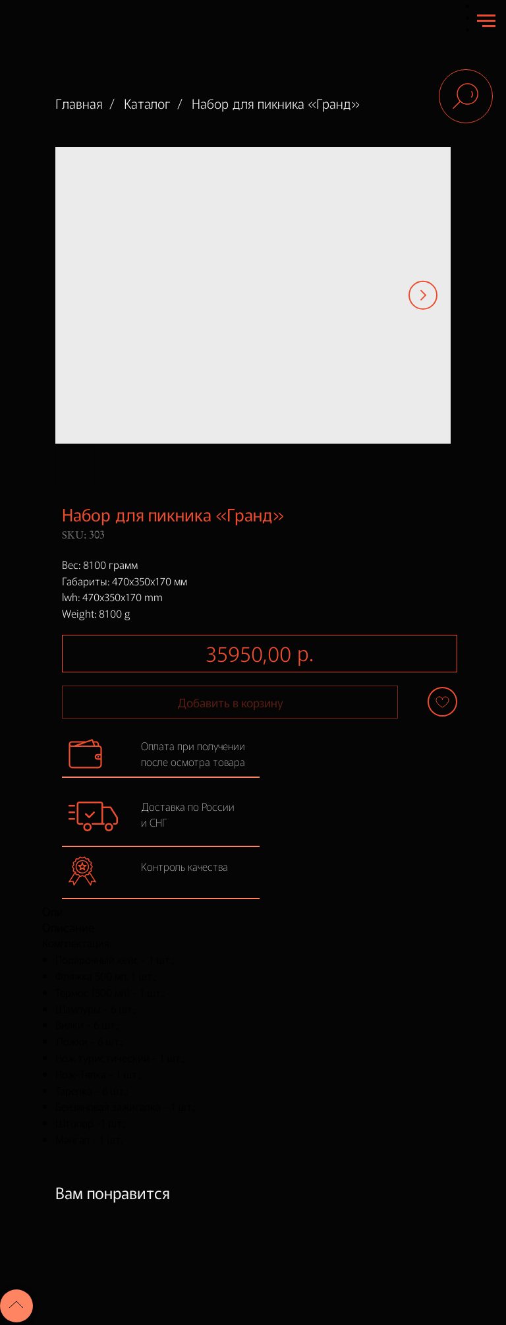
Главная (79, 103)
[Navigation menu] (486, 21)
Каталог (147, 103)
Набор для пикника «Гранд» (276, 103)
